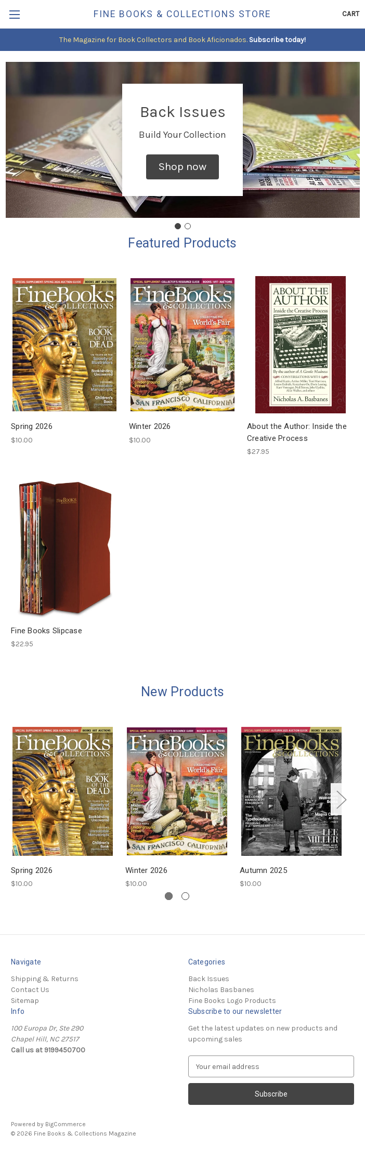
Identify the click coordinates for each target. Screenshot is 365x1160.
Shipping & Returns (45, 978)
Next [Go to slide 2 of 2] (341, 799)
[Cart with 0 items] (350, 14)
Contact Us (30, 989)
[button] (182, 166)
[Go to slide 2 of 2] (185, 896)
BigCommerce (65, 1124)
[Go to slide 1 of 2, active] (169, 896)
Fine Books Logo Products (232, 1000)
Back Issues (208, 978)
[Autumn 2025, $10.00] (291, 791)
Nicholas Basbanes (221, 989)
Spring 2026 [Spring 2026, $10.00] (32, 426)
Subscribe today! (276, 39)
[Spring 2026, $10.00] (64, 344)
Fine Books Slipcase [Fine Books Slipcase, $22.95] (46, 630)
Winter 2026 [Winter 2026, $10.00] (150, 426)
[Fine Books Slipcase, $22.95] (64, 549)
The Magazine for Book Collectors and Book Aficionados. (153, 39)
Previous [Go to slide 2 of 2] (13, 799)
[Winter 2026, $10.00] (182, 344)
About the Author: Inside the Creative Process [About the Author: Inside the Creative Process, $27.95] (297, 432)
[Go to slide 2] (188, 226)
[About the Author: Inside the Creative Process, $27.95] (301, 344)
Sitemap (25, 1000)
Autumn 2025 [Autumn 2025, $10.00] (263, 870)
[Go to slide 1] (178, 226)
